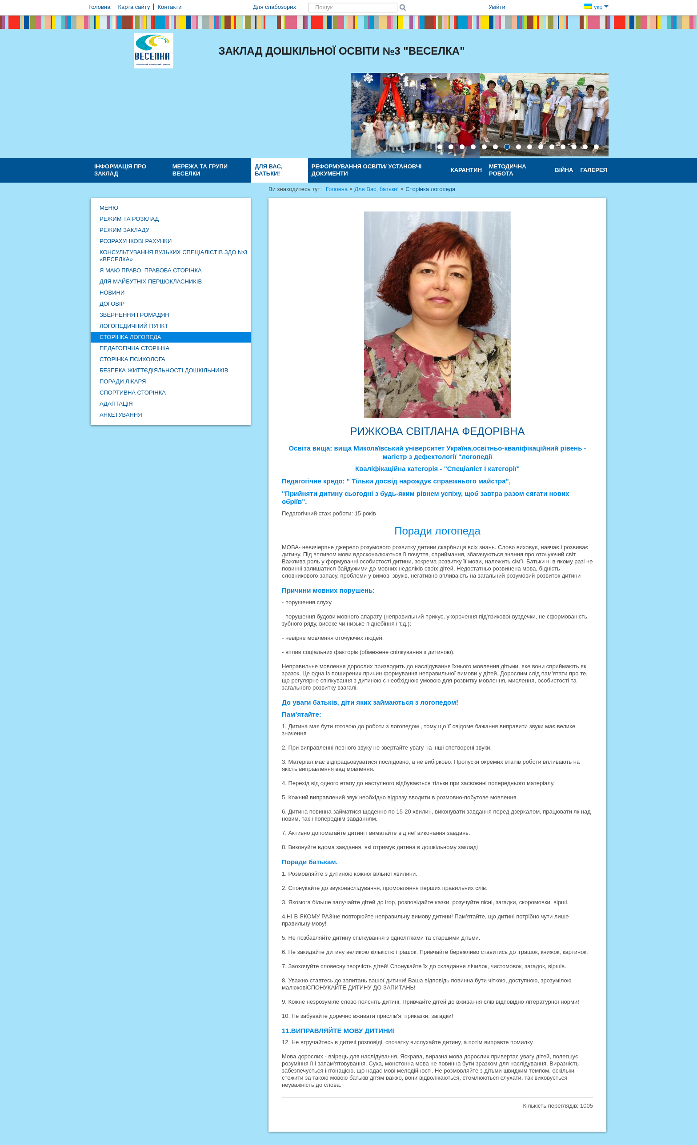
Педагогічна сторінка (134, 348)
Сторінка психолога (132, 359)
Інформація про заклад (120, 170)
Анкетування (121, 414)
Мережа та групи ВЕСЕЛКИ (200, 170)
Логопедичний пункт (134, 326)
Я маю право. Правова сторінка (151, 270)
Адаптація (116, 403)
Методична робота (507, 170)
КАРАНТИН (466, 170)
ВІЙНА (564, 170)
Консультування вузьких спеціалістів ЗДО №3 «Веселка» (173, 256)
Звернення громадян (134, 314)
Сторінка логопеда (130, 337)
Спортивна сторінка (133, 392)
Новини (112, 292)
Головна (337, 189)
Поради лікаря (123, 381)
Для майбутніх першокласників (151, 281)
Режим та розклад (129, 218)
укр (596, 7)
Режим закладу (124, 230)
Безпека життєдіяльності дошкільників (164, 370)
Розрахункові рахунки (136, 241)
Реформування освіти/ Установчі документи (367, 170)
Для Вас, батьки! (268, 170)
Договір (112, 303)
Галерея (593, 170)
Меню (109, 207)
